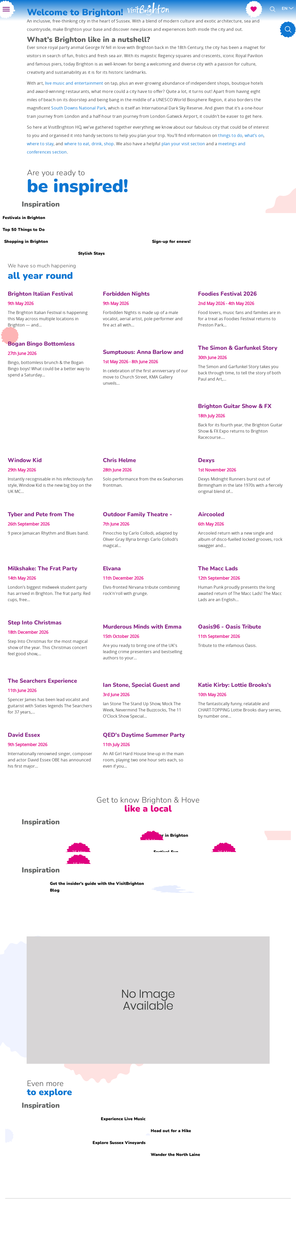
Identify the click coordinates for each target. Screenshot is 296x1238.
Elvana (112, 568)
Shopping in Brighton (26, 241)
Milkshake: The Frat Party (42, 568)
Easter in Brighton (169, 835)
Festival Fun (166, 852)
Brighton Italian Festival (40, 294)
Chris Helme (119, 460)
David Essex (24, 735)
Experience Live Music (123, 1119)
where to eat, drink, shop (89, 144)
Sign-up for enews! (171, 241)
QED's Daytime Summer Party (144, 735)
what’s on (254, 135)
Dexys (206, 460)
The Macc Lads (218, 568)
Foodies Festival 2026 (227, 294)
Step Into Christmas (35, 623)
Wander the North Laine (175, 1154)
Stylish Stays (91, 253)
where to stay (40, 144)
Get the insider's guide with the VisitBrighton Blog (97, 886)
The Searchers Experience (42, 681)
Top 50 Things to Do (24, 229)
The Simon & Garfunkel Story (237, 348)
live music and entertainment (74, 83)
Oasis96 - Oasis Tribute (229, 627)
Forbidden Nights (126, 294)
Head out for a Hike (171, 1130)
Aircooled (211, 514)
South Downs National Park (78, 108)
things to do (230, 135)
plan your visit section (183, 144)
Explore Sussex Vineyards (119, 1142)
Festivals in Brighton (24, 217)
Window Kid (25, 460)
